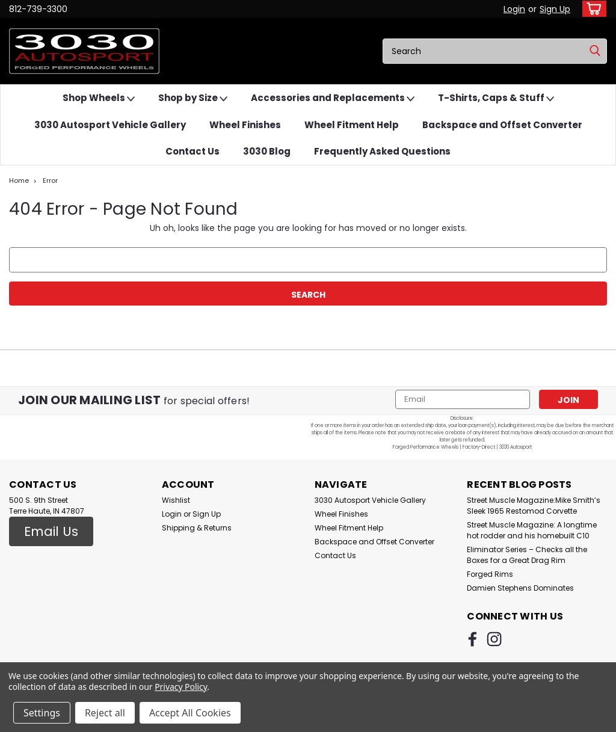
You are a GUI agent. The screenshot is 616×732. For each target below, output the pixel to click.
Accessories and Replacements (332, 98)
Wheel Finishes (245, 124)
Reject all (105, 712)
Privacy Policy (181, 686)
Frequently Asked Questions (382, 151)
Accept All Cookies (190, 712)
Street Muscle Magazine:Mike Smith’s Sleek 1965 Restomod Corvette (533, 505)
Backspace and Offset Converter (502, 124)
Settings (41, 712)
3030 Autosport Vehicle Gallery (110, 124)
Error (50, 180)
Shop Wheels (99, 98)
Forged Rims (490, 574)
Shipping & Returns (197, 528)
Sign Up (555, 9)
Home (19, 180)
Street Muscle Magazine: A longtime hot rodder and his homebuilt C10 (532, 530)
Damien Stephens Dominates (520, 588)
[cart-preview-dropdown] (591, 9)
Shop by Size (192, 98)
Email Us (51, 531)
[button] (51, 532)
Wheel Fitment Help (351, 124)
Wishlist (176, 500)
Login (514, 9)
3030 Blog (267, 151)
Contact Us (192, 151)
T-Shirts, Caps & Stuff (496, 98)
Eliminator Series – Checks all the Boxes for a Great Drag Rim (527, 554)
